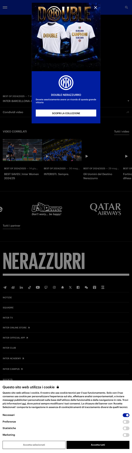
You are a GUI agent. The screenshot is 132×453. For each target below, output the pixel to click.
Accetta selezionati (34, 444)
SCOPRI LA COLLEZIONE (66, 113)
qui (24, 403)
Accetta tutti (98, 444)
